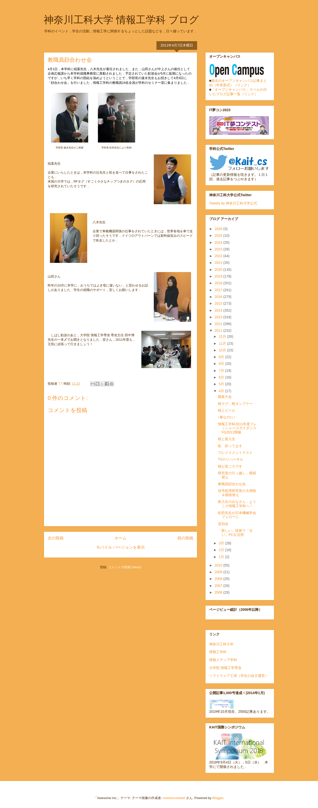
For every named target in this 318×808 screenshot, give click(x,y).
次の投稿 (56, 538)
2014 (219, 310)
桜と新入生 (226, 439)
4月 (222, 391)
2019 (219, 276)
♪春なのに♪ (226, 417)
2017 (219, 290)
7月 (222, 371)
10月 (223, 350)
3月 (222, 543)
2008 (219, 579)
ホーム (120, 538)
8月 (222, 364)
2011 (219, 331)
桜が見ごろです (230, 466)
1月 (222, 557)
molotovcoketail (174, 798)
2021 (219, 263)
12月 (223, 336)
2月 (222, 550)
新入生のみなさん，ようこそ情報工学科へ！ (237, 504)
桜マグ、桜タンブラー (235, 404)
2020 (219, 270)
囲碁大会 (225, 397)
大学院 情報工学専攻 (225, 668)
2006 (219, 592)
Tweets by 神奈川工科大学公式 (233, 203)
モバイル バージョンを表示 (120, 547)
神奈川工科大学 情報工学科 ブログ (121, 19)
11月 (223, 343)
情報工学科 (218, 652)
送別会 (223, 524)
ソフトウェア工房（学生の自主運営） (238, 676)
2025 (219, 236)
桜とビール (226, 410)
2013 (219, 317)
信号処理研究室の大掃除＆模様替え (237, 493)
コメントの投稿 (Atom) (124, 567)
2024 (219, 242)
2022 (219, 256)
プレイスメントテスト (235, 453)
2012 (219, 324)
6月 (222, 377)
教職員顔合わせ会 (232, 484)
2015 (219, 303)
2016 (219, 297)
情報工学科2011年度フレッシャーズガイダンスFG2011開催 (237, 428)
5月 (222, 384)
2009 (219, 572)
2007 (219, 586)
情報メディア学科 (223, 660)
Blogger (217, 798)
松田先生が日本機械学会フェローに (237, 515)
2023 (219, 249)
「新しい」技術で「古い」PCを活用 (235, 532)
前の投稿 (185, 538)
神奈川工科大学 (221, 644)
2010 (219, 565)
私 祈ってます (230, 446)
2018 (219, 283)
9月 (222, 357)
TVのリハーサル (230, 459)
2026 (219, 229)
